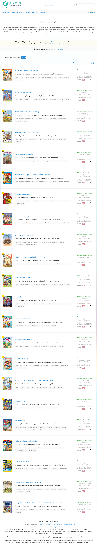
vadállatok (32, 448)
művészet (63, 427)
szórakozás (24, 201)
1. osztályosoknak (49, 77)
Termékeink (6, 13)
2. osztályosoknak (58, 77)
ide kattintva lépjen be (57, 42)
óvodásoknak (18, 80)
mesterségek (42, 427)
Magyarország (19, 429)
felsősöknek (67, 201)
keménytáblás (41, 77)
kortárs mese (22, 365)
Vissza (24, 57)
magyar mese (33, 77)
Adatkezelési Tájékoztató (54, 527)
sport (29, 201)
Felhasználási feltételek (41, 527)
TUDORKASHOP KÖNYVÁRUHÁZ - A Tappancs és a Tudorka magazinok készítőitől (55, 524)
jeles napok (29, 242)
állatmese (27, 77)
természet (32, 468)
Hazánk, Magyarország (21, 242)
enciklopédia (45, 448)
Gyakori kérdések (64, 527)
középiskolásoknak (20, 203)
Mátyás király (19, 489)
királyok (25, 489)
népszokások (37, 242)
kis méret (40, 161)
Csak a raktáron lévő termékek (82, 63)
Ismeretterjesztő (18, 13)
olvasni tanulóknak (43, 118)
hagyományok (44, 242)
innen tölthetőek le (57, 49)
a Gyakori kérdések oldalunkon (52, 44)
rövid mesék (27, 99)
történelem (29, 427)
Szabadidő (43, 13)
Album (35, 13)
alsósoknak (66, 77)
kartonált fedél (35, 201)
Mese (28, 13)
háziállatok (38, 448)
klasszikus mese (23, 139)
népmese (21, 77)
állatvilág (26, 448)
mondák (30, 489)
